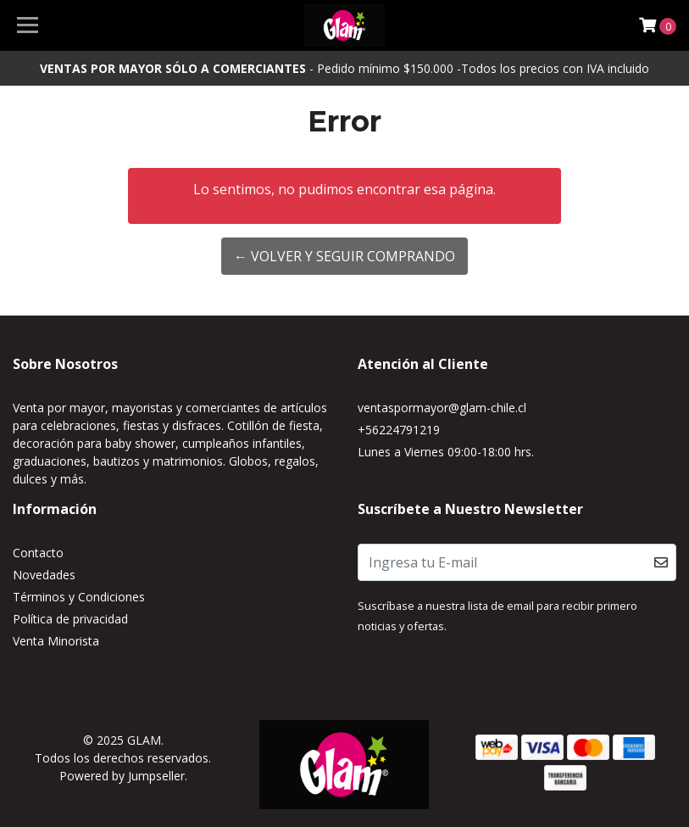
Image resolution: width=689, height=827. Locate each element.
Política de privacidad (70, 619)
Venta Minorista (56, 641)
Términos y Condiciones (79, 597)
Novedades (44, 575)
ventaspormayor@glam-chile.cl (442, 408)
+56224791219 (399, 430)
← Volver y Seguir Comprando (344, 256)
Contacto (38, 553)
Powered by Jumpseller (122, 776)
